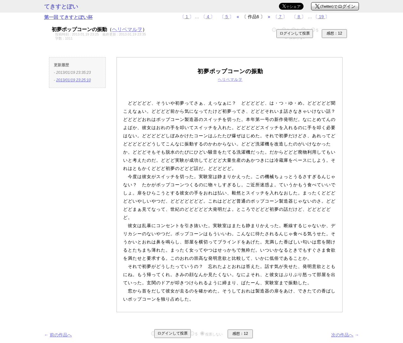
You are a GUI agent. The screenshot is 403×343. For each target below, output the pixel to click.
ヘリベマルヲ (127, 29)
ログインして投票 (295, 33)
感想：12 (334, 33)
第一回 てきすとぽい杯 (68, 17)
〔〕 (187, 16)
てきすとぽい (61, 6)
